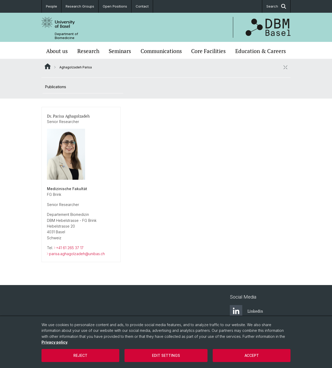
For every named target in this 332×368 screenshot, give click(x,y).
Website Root (48, 66)
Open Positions (115, 6)
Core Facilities (208, 51)
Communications (161, 51)
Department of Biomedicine (66, 36)
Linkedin (246, 311)
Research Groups (80, 6)
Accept (252, 355)
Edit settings (166, 355)
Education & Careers (260, 51)
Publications (55, 87)
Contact (142, 6)
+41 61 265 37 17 (70, 248)
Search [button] (276, 6)
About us (57, 51)
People (51, 6)
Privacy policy (54, 342)
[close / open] (285, 67)
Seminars (120, 51)
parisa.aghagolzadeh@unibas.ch (77, 253)
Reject (80, 355)
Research (88, 51)
